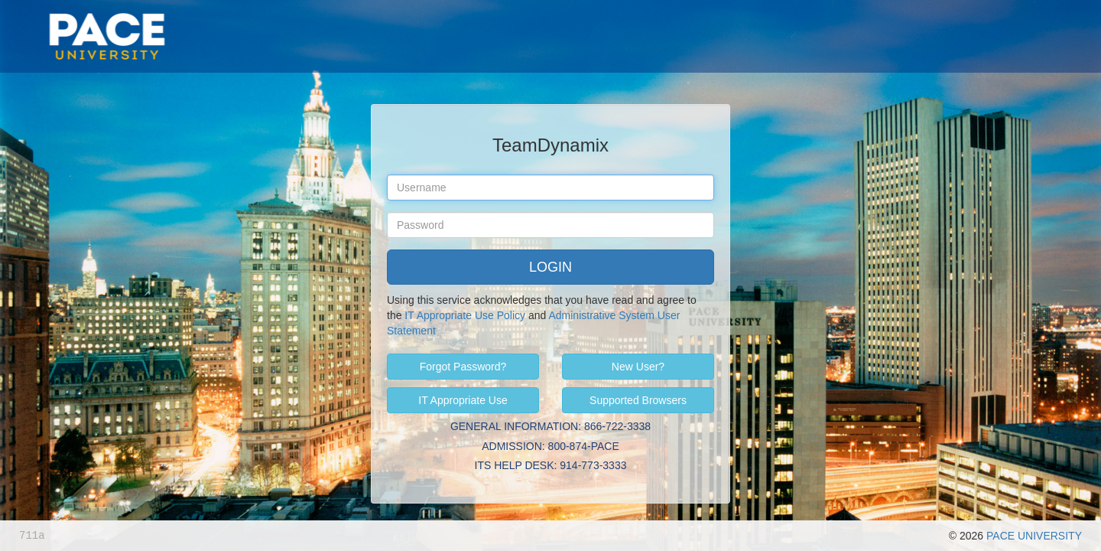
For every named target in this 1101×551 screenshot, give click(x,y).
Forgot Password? (463, 366)
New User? (638, 366)
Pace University (107, 15)
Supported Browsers (638, 400)
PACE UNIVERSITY (1034, 536)
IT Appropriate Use (462, 400)
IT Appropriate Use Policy (464, 315)
